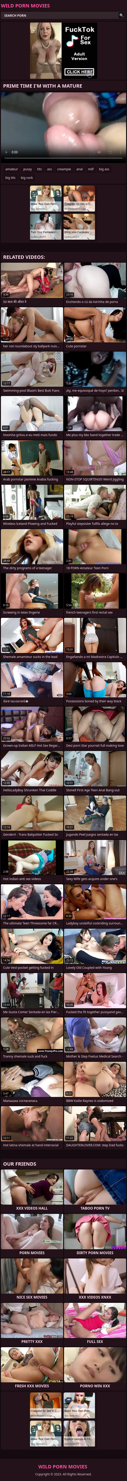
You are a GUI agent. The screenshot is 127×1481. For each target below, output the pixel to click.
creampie (64, 169)
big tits (10, 177)
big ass (104, 169)
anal (79, 169)
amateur (11, 169)
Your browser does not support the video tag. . (63, 127)
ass (49, 169)
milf (91, 169)
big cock (27, 177)
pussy (27, 169)
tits (39, 169)
